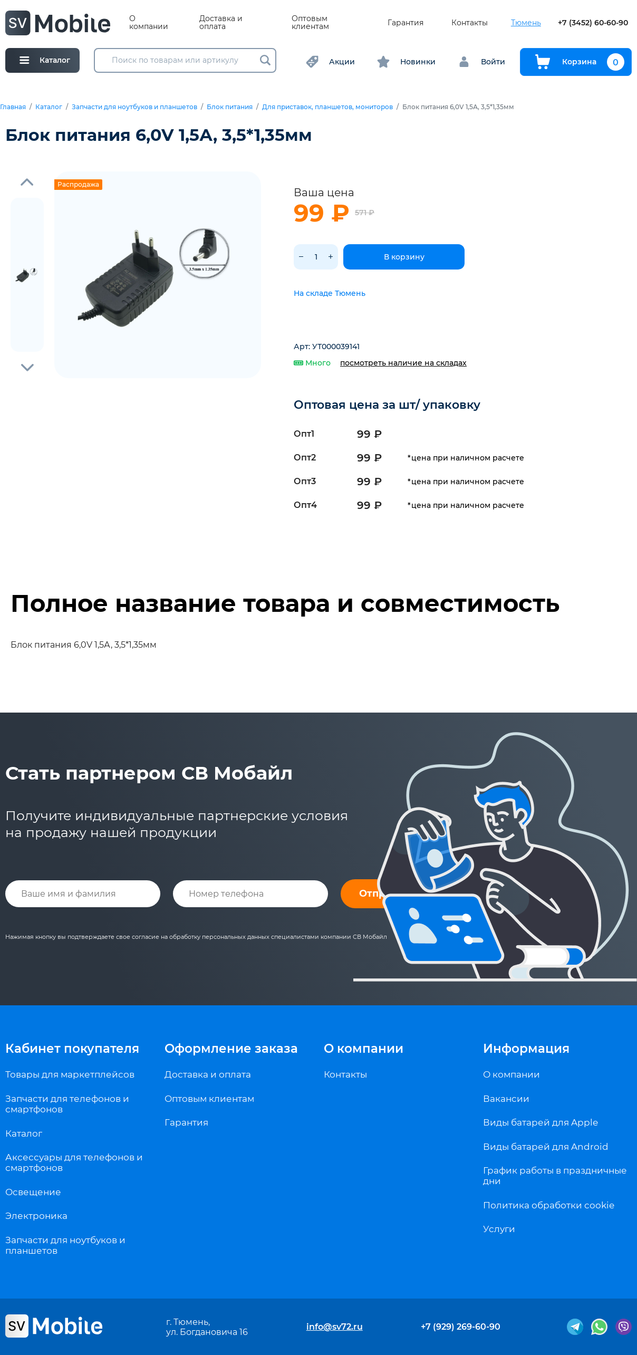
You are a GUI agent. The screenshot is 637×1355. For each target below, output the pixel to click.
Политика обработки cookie (548, 1205)
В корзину (404, 257)
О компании (148, 23)
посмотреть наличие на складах (403, 363)
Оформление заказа (231, 1048)
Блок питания (230, 107)
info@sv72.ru (334, 1327)
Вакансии (506, 1098)
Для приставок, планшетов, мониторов (327, 107)
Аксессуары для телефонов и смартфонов (74, 1162)
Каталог (48, 107)
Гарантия (405, 23)
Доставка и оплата (221, 23)
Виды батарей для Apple (540, 1122)
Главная (13, 107)
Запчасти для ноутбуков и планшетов (134, 107)
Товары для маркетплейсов (69, 1074)
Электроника (36, 1215)
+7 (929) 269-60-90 (460, 1327)
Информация (526, 1048)
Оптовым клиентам (310, 23)
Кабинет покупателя (72, 1048)
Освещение (33, 1192)
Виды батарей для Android (546, 1146)
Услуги (499, 1229)
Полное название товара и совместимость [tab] (285, 603)
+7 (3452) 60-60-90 (593, 22)
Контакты (469, 23)
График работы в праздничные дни (555, 1175)
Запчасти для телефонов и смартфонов (67, 1103)
